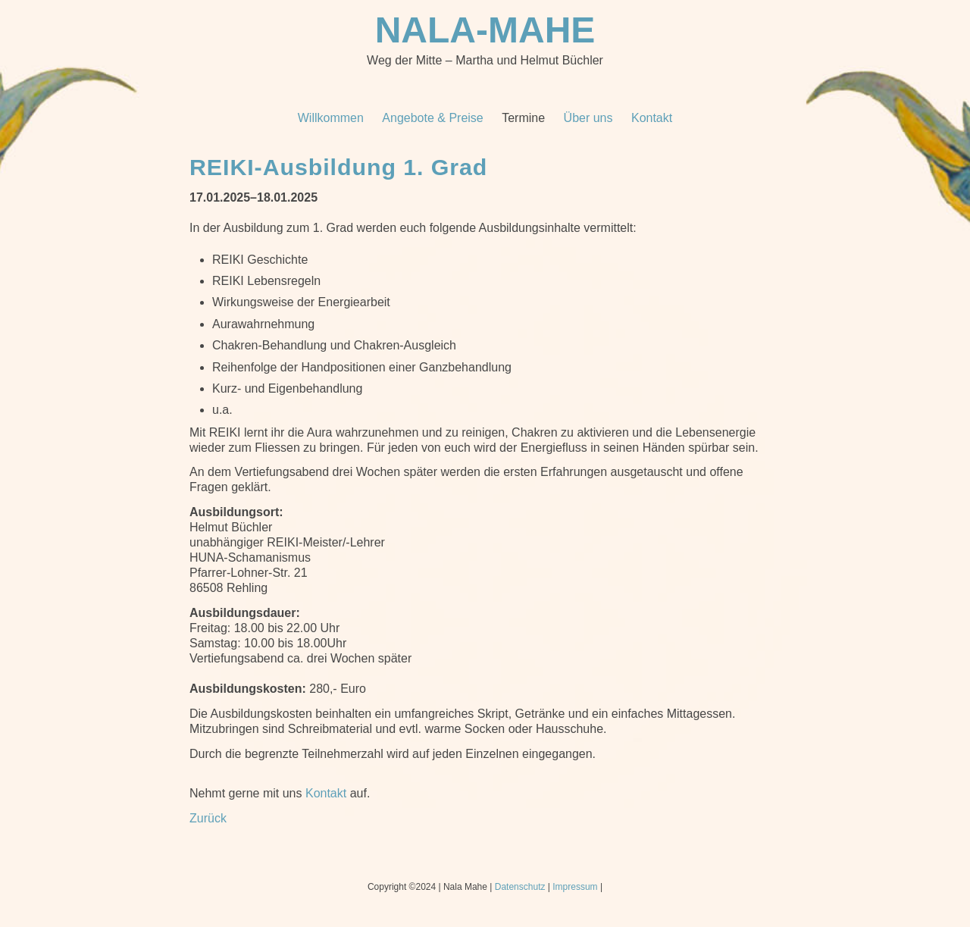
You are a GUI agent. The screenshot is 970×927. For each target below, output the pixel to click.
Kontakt (325, 793)
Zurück (208, 818)
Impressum (574, 887)
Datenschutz (520, 887)
